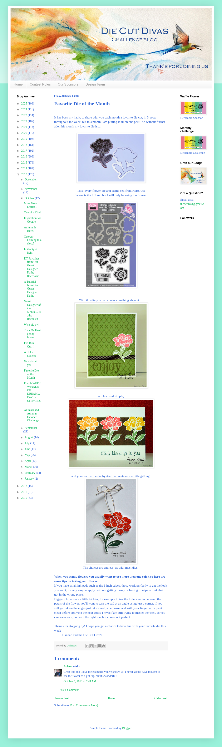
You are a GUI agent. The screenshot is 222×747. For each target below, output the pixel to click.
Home (18, 84)
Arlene (68, 666)
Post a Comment (69, 690)
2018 (24, 144)
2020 (24, 133)
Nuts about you (30, 363)
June (28, 449)
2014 (24, 168)
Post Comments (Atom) (84, 705)
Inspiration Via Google (32, 220)
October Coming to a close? (32, 240)
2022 (24, 121)
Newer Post (62, 698)
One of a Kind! (32, 212)
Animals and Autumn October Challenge (31, 415)
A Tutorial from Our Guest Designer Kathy (31, 288)
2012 (24, 486)
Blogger (126, 728)
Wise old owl (31, 324)
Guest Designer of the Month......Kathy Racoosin (32, 310)
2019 (24, 138)
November (31, 188)
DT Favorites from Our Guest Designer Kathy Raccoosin (31, 267)
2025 (24, 103)
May (28, 455)
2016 (24, 156)
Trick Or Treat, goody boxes (32, 334)
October (30, 198)
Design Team (95, 84)
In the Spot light (30, 251)
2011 (24, 492)
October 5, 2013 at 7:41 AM (80, 681)
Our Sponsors (68, 84)
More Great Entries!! (31, 205)
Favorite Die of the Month (31, 374)
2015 (24, 162)
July (27, 443)
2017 (24, 150)
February (30, 472)
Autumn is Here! (30, 229)
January (29, 478)
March (29, 466)
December (31, 179)
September (31, 428)
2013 (24, 174)
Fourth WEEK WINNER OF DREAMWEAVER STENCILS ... (32, 394)
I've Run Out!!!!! (30, 344)
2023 (24, 115)
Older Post (160, 698)
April (28, 460)
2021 (24, 127)
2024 (24, 109)
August (29, 437)
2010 (24, 497)
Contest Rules (40, 84)
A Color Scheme (30, 354)
